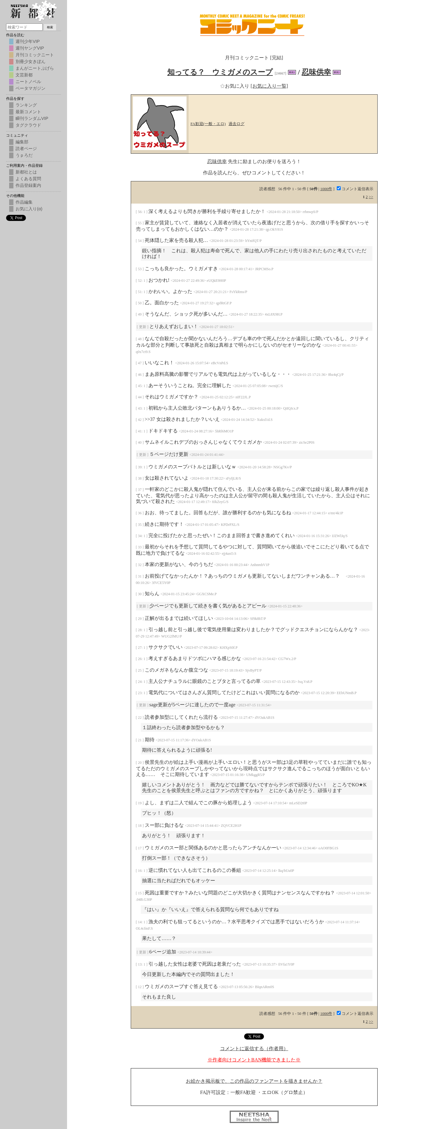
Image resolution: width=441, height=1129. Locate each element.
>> (371, 196)
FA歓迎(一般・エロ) (208, 123)
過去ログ (236, 123)
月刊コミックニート (35, 54)
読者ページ (26, 148)
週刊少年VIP (28, 41)
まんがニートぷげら (35, 68)
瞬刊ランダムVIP (32, 118)
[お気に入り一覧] (269, 86)
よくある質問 (28, 178)
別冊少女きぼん (30, 61)
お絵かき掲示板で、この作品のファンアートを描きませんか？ (254, 1081)
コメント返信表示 (355, 189)
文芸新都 (24, 74)
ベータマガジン (30, 88)
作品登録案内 (28, 185)
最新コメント (28, 111)
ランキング (26, 105)
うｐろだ (24, 155)
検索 (50, 27)
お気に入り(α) (29, 208)
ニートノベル (28, 81)
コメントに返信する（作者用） (254, 1048)
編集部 (22, 141)
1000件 (326, 189)
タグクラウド (28, 125)
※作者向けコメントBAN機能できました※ (254, 1059)
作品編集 (24, 202)
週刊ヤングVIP (30, 48)
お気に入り (235, 86)
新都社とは (26, 172)
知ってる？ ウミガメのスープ (220, 72)
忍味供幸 (316, 72)
